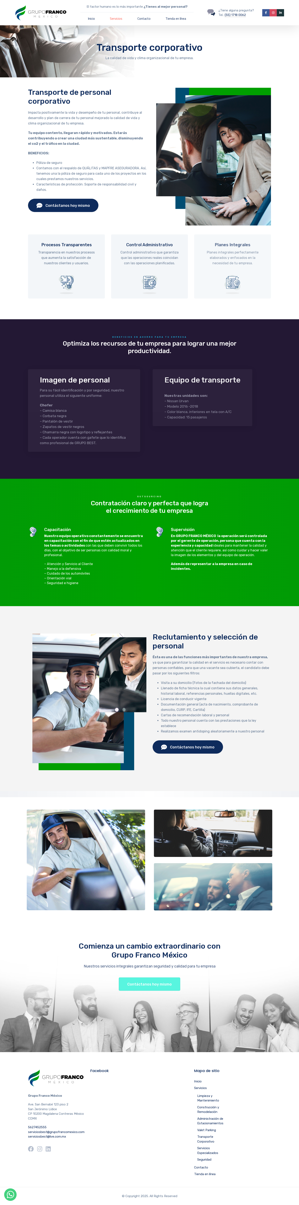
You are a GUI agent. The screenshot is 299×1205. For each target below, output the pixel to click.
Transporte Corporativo (205, 1139)
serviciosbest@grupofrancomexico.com (56, 1132)
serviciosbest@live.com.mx (47, 1136)
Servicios (116, 18)
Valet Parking (206, 1130)
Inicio (91, 18)
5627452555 (37, 1127)
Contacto (144, 18)
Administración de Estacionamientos (210, 1121)
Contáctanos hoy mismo (63, 205)
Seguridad (204, 1159)
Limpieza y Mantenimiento (208, 1098)
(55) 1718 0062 (235, 15)
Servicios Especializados (207, 1150)
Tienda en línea (175, 18)
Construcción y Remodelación (208, 1109)
